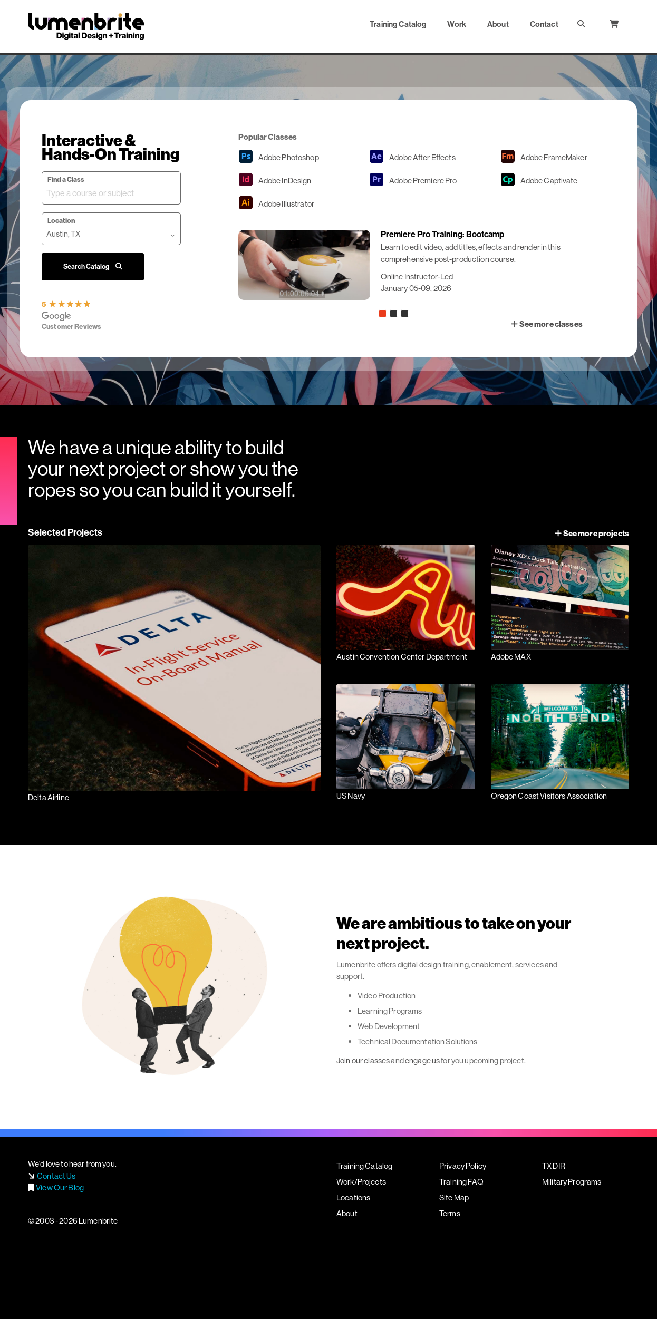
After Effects (422, 157)
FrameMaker (553, 157)
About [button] (498, 24)
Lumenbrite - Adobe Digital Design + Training (86, 26)
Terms (449, 1213)
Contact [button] (544, 24)
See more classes (547, 324)
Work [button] (456, 24)
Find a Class (65, 179)
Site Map (454, 1197)
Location (61, 220)
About (347, 1213)
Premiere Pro (423, 181)
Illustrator (286, 204)
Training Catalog (364, 1166)
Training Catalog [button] (398, 24)
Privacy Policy (462, 1166)
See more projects (592, 533)
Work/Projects (361, 1182)
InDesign (285, 181)
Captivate (549, 181)
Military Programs (571, 1182)
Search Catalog (92, 266)
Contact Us (56, 1176)
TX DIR (553, 1166)
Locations (353, 1197)
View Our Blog (60, 1187)
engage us (422, 1060)
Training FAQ (461, 1182)
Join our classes (363, 1060)
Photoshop (288, 157)
